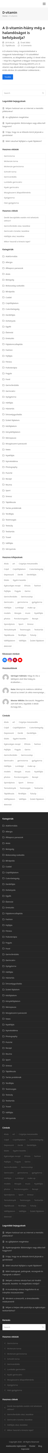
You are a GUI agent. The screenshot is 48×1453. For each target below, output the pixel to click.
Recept (9, 478)
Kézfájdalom (11, 426)
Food (8, 379)
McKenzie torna (11, 161)
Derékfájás (10, 315)
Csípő (6, 569)
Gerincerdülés (10, 176)
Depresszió (9, 574)
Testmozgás (11, 519)
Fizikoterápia (11, 367)
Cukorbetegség (12, 309)
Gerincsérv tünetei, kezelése (16, 231)
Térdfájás (10, 514)
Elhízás (27, 585)
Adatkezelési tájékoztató (16, 1446)
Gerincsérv (10, 391)
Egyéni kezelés (19, 580)
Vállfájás (9, 543)
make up (31, 607)
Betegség (10, 279)
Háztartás (10, 408)
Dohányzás (10, 321)
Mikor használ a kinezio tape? (17, 241)
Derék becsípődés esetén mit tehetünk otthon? (21, 219)
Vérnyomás (11, 549)
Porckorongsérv (21, 618)
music (27, 613)
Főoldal (32, 1446)
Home (4, 16)
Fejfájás (9, 356)
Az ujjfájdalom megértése (17, 117)
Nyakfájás (10, 455)
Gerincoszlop (27, 596)
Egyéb (8, 326)
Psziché (9, 473)
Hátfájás (9, 402)
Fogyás (9, 373)
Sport (8, 490)
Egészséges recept (12, 585)
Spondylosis (9, 624)
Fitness (9, 361)
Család (9, 297)
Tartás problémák (13, 508)
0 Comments (26, 45)
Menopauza (11, 438)
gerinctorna (22, 602)
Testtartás (10, 531)
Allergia (9, 262)
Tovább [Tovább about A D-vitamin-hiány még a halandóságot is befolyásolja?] (7, 77)
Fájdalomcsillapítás (14, 344)
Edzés (6, 580)
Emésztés (10, 338)
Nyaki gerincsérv (11, 187)
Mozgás (17, 613)
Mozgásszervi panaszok (16, 443)
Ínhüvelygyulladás (14, 414)
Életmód (9, 332)
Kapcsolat (25, 1449)
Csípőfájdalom (12, 303)
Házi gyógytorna (11, 203)
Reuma (9, 484)
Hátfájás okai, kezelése (14, 236)
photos (7, 618)
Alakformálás (11, 256)
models (7, 613)
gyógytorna (37, 602)
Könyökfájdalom (13, 432)
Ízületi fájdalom (13, 420)
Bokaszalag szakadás (15, 285)
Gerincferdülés (12, 385)
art (13, 563)
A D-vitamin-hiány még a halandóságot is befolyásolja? (23, 32)
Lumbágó (19, 607)
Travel (8, 537)
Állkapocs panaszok (14, 268)
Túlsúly (33, 635)
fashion (37, 585)
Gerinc (28, 591)
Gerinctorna (9, 156)
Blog (40, 1446)
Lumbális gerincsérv (13, 182)
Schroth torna (10, 171)
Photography (11, 467)
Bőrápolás (10, 291)
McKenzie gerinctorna (14, 166)
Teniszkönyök (10, 629)
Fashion (9, 350)
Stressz (9, 496)
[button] (44, 4)
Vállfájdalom (9, 640)
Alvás (8, 274)
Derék (20, 574)
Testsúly (9, 525)
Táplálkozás (10, 45)
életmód (8, 646)
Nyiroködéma (12, 461)
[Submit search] (43, 93)
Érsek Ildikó (25, 42)
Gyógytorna (9, 197)
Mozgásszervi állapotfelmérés (17, 192)
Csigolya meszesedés (28, 563)
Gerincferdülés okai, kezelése (17, 226)
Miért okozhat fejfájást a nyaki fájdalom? (24, 141)
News (8, 449)
